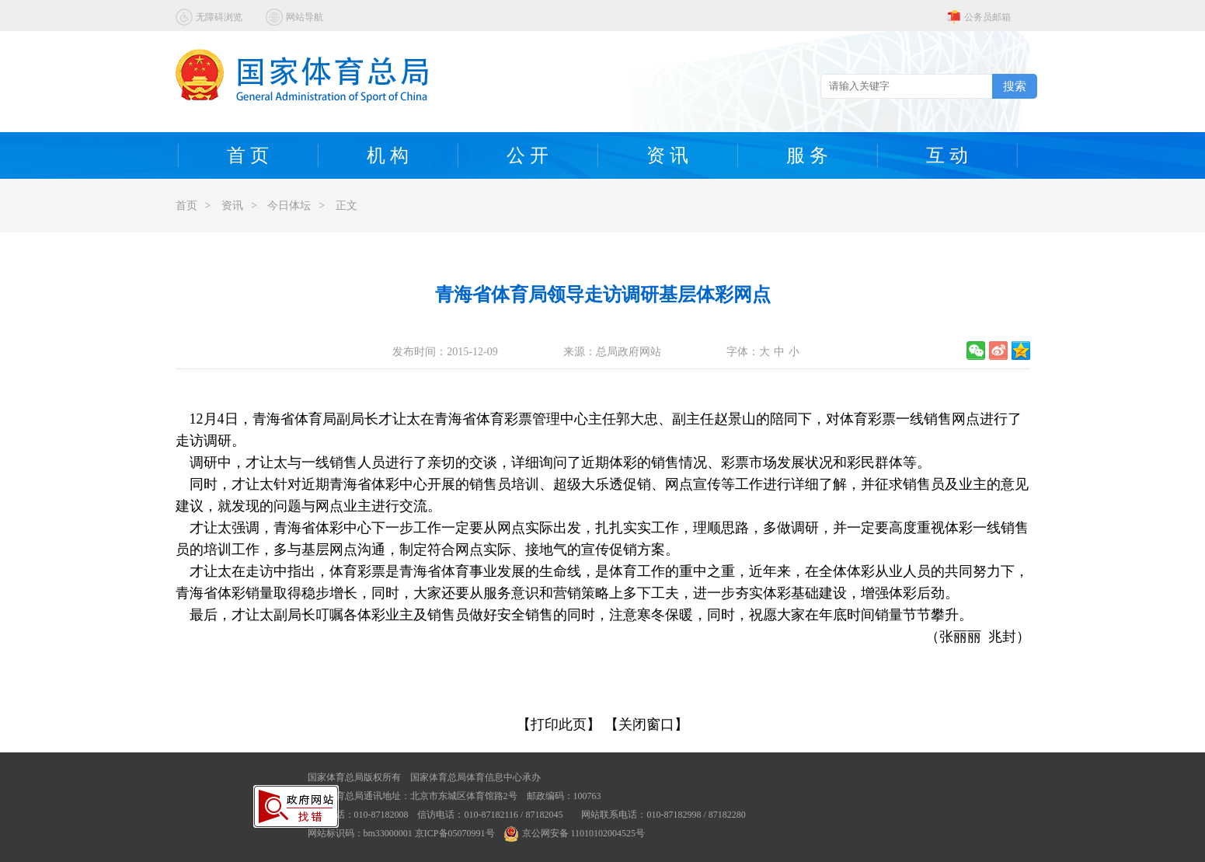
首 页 (248, 155)
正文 (346, 205)
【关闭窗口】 (646, 724)
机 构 (388, 155)
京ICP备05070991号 (455, 833)
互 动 (947, 155)
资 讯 (667, 155)
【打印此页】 (559, 724)
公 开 (528, 155)
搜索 (1014, 85)
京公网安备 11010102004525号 (575, 833)
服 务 (807, 155)
